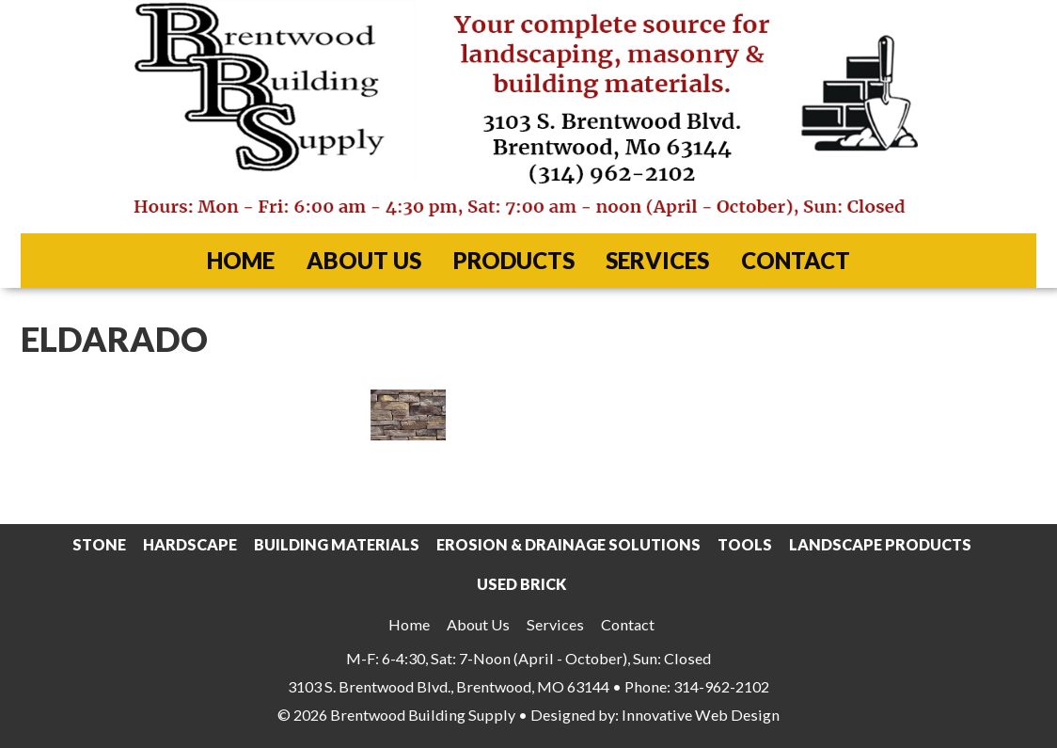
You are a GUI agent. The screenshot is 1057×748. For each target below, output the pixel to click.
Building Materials (336, 544)
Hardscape (190, 544)
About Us (364, 260)
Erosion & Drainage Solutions (568, 544)
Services (657, 260)
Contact (795, 260)
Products (514, 260)
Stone (99, 544)
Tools (745, 544)
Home (241, 260)
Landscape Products (880, 544)
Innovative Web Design (701, 715)
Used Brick (521, 584)
